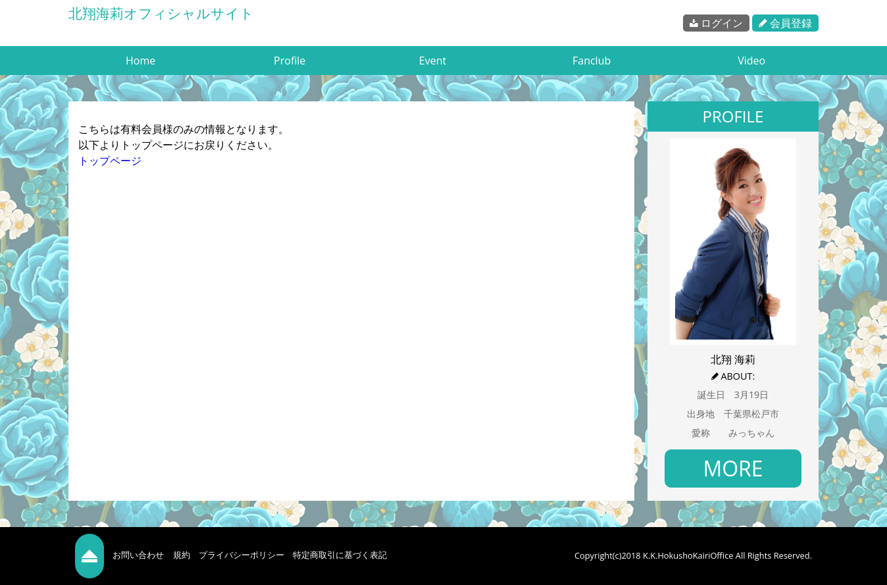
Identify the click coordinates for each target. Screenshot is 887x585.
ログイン (716, 23)
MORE (733, 468)
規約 (181, 555)
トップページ (109, 160)
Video (751, 60)
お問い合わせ (138, 555)
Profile (289, 60)
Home (140, 60)
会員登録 (785, 23)
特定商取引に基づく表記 (340, 555)
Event (432, 60)
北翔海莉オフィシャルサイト (161, 13)
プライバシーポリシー (241, 555)
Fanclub (591, 60)
